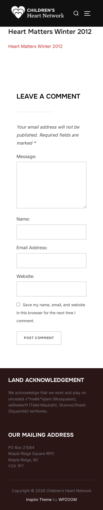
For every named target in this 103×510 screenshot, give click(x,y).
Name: (23, 219)
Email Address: (32, 247)
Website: (25, 276)
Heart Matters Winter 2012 (35, 46)
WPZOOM (68, 499)
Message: (26, 156)
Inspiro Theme (39, 499)
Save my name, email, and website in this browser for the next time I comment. (50, 312)
